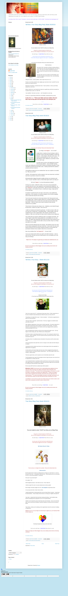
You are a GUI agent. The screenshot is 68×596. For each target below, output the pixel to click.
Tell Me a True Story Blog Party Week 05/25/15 (40, 24)
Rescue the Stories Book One (13, 53)
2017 (11, 83)
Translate (16, 554)
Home (43, 543)
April (11, 110)
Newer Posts (28, 543)
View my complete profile (12, 72)
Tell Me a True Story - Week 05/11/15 (37, 259)
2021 (11, 78)
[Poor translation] (7, 574)
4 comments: (40, 538)
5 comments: (40, 108)
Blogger (38, 565)
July (11, 95)
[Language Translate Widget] (15, 553)
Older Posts (57, 543)
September (13, 92)
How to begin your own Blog (13, 65)
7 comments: (40, 252)
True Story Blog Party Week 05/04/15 (37, 401)
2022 (11, 77)
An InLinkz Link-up (29, 105)
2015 (11, 86)
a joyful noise (12, 70)
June (11, 97)
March (12, 111)
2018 (11, 81)
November (12, 89)
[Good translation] (3, 574)
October (12, 90)
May (11, 98)
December (12, 87)
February (12, 113)
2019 (11, 80)
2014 (11, 116)
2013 (11, 118)
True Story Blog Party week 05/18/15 (37, 115)
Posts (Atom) (32, 545)
